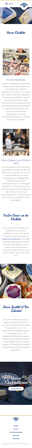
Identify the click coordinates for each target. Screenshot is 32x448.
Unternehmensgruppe (16, 432)
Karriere (16, 429)
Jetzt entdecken (16, 389)
